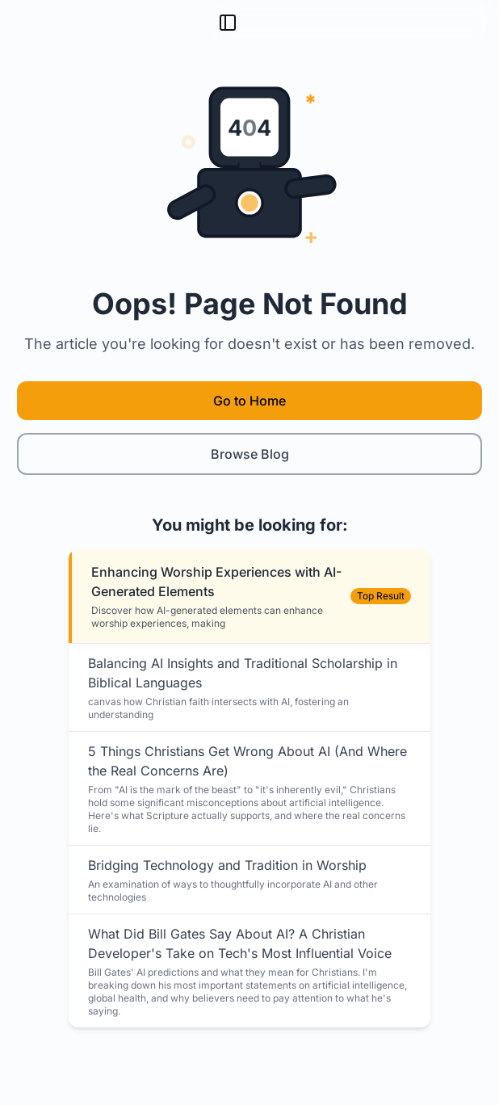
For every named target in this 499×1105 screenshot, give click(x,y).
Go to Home (249, 401)
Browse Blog (250, 454)
